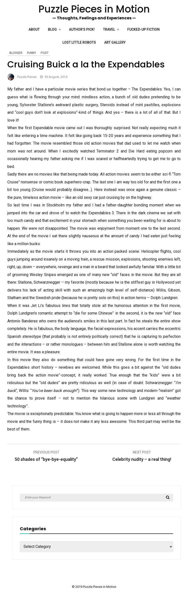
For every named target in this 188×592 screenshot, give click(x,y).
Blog (52, 29)
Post (44, 53)
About (34, 29)
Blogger (15, 53)
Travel (109, 29)
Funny (31, 53)
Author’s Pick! (82, 29)
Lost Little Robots (79, 42)
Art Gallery (115, 42)
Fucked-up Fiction (143, 29)
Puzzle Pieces (26, 77)
